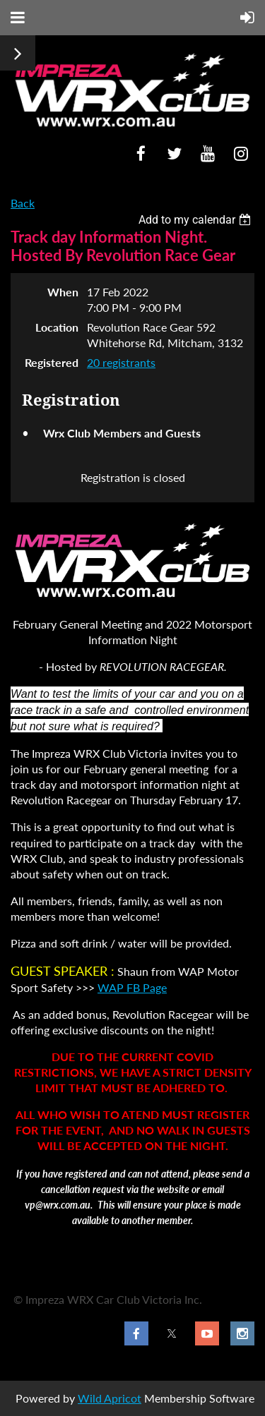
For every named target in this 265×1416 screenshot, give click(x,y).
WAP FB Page (132, 987)
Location (56, 327)
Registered (51, 362)
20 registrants (121, 362)
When (62, 291)
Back (23, 203)
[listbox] (196, 220)
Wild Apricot (109, 1398)
